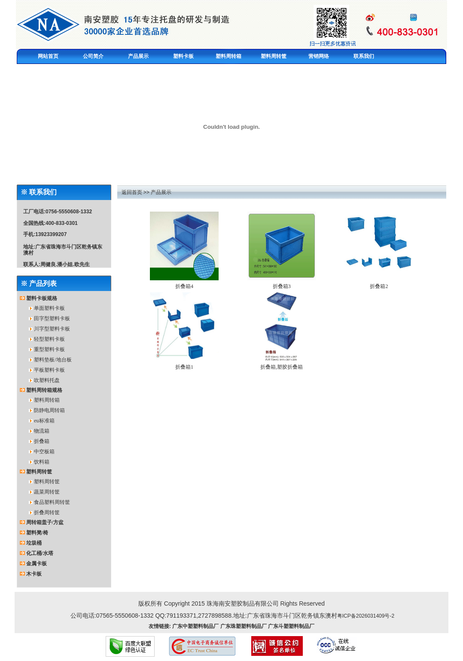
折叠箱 (41, 441)
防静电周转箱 (49, 410)
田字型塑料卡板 (52, 318)
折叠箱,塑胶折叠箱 (281, 367)
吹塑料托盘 (47, 380)
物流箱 (41, 431)
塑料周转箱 (47, 400)
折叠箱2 (379, 286)
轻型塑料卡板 (49, 339)
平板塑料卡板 (49, 370)
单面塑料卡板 (49, 308)
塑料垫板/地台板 (52, 360)
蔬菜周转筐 (47, 492)
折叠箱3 (282, 286)
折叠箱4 (184, 286)
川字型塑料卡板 (52, 329)
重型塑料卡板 (49, 349)
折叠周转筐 (47, 512)
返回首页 (132, 192)
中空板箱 (44, 452)
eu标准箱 (44, 421)
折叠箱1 (184, 367)
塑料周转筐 (47, 482)
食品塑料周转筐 (52, 502)
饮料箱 (41, 462)
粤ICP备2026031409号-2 (365, 616)
